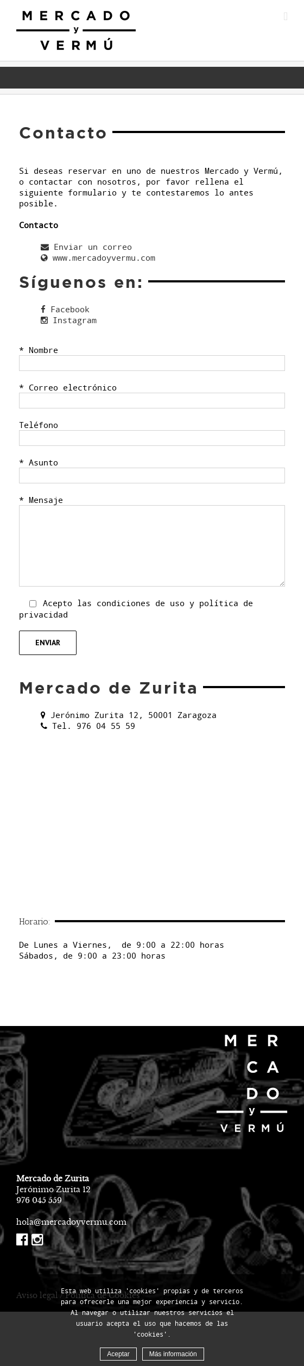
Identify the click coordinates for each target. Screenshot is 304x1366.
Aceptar (118, 1354)
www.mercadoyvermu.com (98, 257)
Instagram (69, 319)
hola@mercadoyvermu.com (71, 1222)
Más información (173, 1354)
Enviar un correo (86, 246)
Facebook (65, 309)
